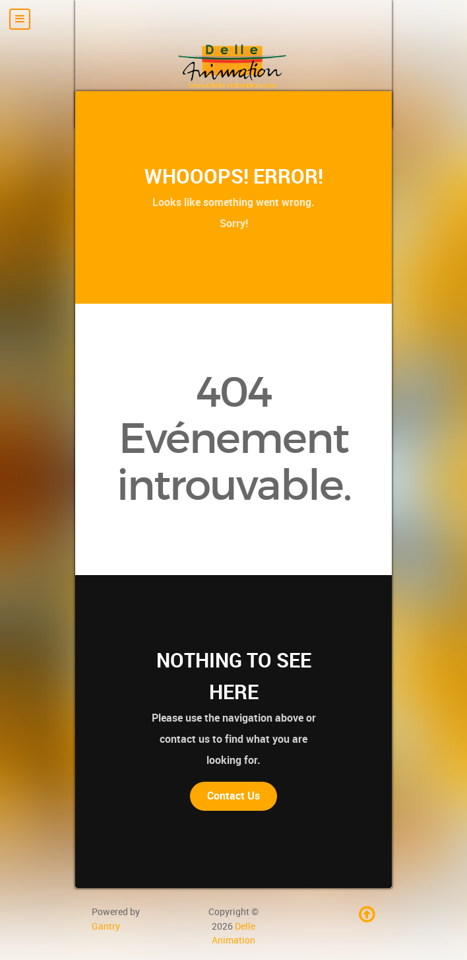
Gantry (106, 926)
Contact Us (233, 796)
